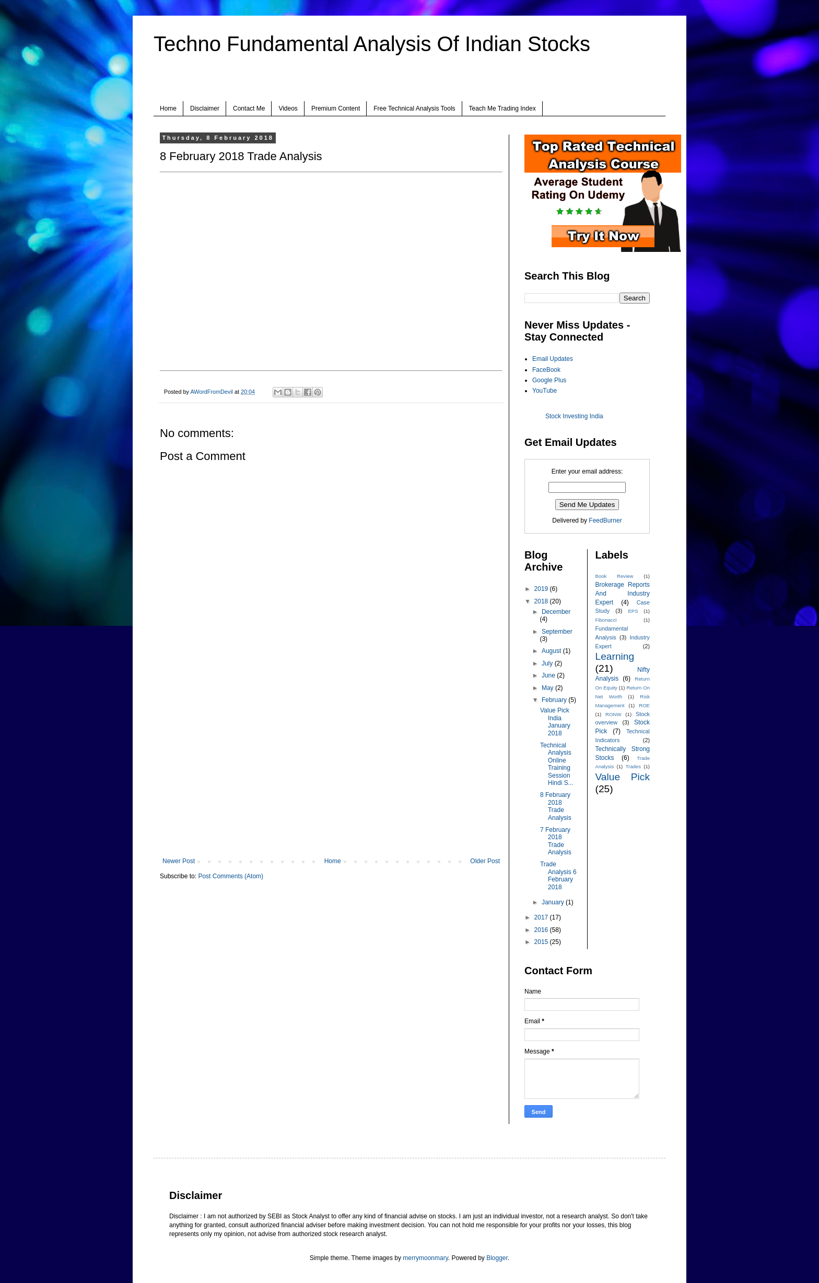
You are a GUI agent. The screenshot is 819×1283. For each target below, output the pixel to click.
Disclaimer (204, 108)
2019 (542, 588)
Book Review (614, 576)
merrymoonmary (425, 1258)
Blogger (497, 1258)
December (556, 611)
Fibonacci (606, 620)
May (548, 688)
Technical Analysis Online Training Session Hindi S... (557, 764)
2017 (542, 917)
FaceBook (546, 369)
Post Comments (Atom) (230, 876)
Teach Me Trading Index (502, 108)
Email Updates (552, 358)
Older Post (485, 861)
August (552, 651)
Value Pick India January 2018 (555, 721)
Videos (287, 108)
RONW (613, 714)
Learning (615, 656)
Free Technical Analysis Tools (414, 108)
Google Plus (549, 380)
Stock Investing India (574, 416)
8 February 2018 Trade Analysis (555, 806)
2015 (542, 942)
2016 (542, 930)
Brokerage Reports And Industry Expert (622, 593)
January (554, 902)
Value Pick (622, 776)
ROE (644, 705)
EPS (633, 611)
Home (168, 108)
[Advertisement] (331, 771)
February (555, 700)
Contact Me (249, 108)
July (548, 663)
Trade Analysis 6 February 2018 (558, 875)
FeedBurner (605, 520)
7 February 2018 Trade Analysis (555, 841)
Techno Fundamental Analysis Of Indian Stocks (372, 43)
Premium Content (335, 108)
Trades (633, 766)
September (557, 631)
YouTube (544, 390)
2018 (542, 601)
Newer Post (178, 861)
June (549, 675)
